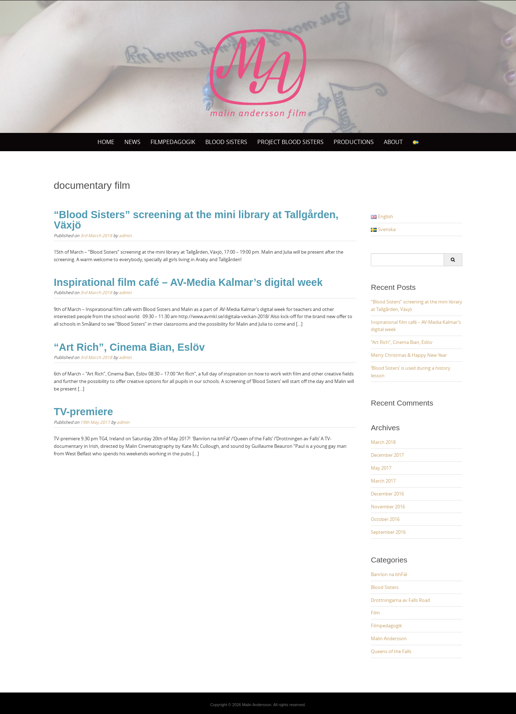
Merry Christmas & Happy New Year (409, 355)
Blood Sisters (384, 587)
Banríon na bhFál (389, 574)
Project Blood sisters (290, 142)
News (132, 142)
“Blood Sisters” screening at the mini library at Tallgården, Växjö (196, 220)
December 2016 (387, 493)
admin (125, 235)
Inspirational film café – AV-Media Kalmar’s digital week (188, 282)
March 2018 (383, 442)
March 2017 (383, 481)
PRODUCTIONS (354, 142)
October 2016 (385, 519)
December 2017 (387, 455)
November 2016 (388, 506)
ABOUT (393, 142)
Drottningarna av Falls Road (400, 600)
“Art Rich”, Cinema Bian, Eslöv (129, 347)
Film (375, 612)
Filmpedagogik (172, 142)
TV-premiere (83, 411)
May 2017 (381, 468)
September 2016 (388, 532)
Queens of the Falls (391, 651)
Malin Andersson (389, 638)
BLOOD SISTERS (226, 142)
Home (105, 142)
